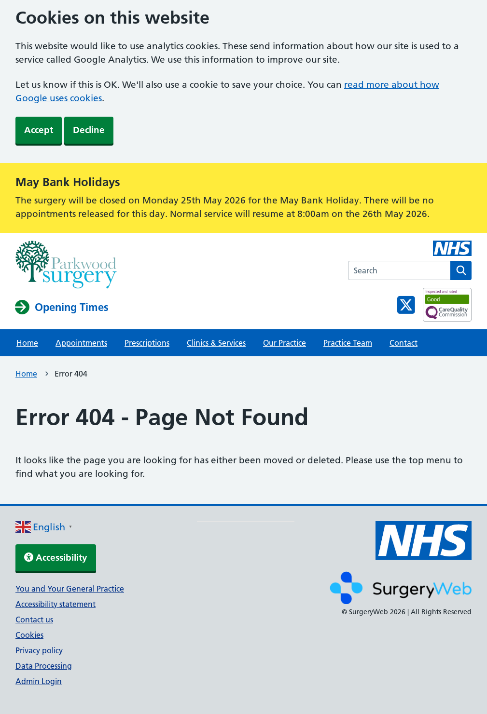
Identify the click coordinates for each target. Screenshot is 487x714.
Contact (403, 343)
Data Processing (43, 666)
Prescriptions (147, 343)
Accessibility (55, 557)
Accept (38, 129)
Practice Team (347, 343)
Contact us (34, 619)
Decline (89, 129)
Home (27, 343)
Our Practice (284, 343)
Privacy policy (39, 650)
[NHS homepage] (66, 266)
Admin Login (38, 681)
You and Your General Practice (69, 588)
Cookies (29, 635)
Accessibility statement (55, 604)
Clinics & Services (216, 343)
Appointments (81, 343)
